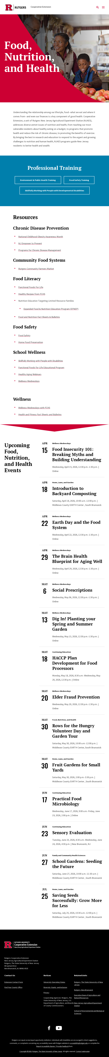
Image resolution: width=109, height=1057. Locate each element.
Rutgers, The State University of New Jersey (47, 1051)
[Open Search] (97, 7)
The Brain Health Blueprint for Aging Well (77, 558)
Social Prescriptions (72, 590)
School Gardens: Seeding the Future (77, 864)
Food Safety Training (79, 180)
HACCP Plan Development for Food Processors (74, 663)
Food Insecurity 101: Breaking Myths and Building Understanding (76, 454)
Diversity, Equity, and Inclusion (55, 987)
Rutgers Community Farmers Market (36, 268)
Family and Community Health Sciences (68, 855)
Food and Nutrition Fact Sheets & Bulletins (39, 316)
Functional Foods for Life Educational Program (41, 367)
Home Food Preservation (30, 342)
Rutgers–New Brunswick (83, 990)
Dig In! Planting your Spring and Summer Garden (74, 624)
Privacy (46, 992)
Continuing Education (61, 652)
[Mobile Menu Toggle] (103, 7)
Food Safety (24, 335)
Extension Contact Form (13, 982)
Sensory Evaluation (72, 832)
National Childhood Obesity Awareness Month (40, 236)
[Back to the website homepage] (15, 7)
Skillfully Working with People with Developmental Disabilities (54, 190)
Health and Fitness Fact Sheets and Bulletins (40, 414)
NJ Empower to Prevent (30, 243)
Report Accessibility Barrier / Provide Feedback (52, 1046)
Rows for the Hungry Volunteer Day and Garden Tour (73, 731)
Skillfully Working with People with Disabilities (40, 360)
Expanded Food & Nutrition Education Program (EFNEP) (51, 308)
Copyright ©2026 (25, 1051)
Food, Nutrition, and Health (64, 720)
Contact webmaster (83, 1051)
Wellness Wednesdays (29, 381)
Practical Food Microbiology (66, 801)
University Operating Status (54, 982)
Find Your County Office (13, 987)
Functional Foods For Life (30, 287)
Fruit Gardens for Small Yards (76, 767)
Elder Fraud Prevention (76, 697)
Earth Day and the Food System (76, 525)
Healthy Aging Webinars (29, 374)
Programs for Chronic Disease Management (39, 250)
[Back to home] (21, 945)
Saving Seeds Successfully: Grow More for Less (77, 900)
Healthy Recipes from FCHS (31, 293)
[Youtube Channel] (59, 1028)
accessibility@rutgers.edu (79, 1043)
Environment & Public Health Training (38, 180)
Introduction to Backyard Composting (74, 491)
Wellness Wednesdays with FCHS (34, 407)
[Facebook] (49, 1028)
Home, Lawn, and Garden (62, 482)
